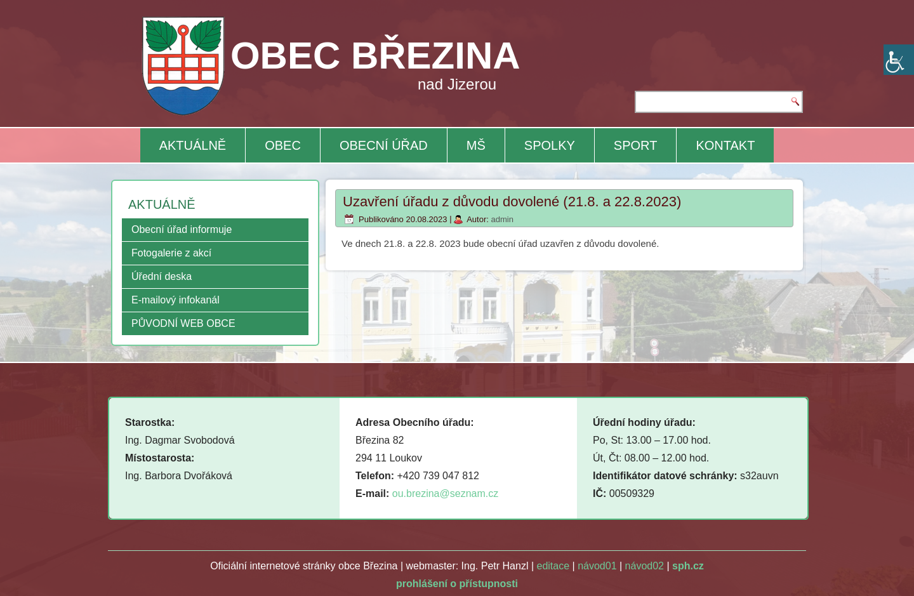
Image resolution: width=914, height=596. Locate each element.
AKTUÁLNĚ (193, 145)
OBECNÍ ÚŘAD (384, 145)
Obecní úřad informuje (181, 229)
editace (553, 565)
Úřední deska (161, 276)
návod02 (644, 565)
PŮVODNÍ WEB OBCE (183, 323)
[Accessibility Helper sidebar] (899, 59)
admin (502, 219)
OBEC (283, 145)
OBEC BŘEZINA (375, 55)
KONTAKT (725, 145)
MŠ (476, 145)
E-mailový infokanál (175, 300)
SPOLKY (549, 145)
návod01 (597, 565)
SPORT (636, 145)
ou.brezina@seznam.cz (445, 493)
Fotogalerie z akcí (171, 253)
